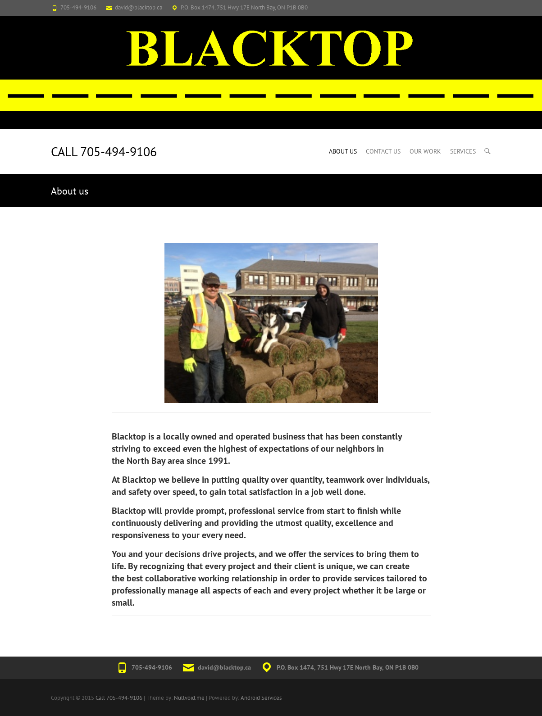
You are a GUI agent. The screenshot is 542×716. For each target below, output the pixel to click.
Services (463, 151)
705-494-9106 (78, 7)
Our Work (425, 151)
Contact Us (383, 151)
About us (343, 151)
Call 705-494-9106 (104, 151)
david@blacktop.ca (138, 7)
